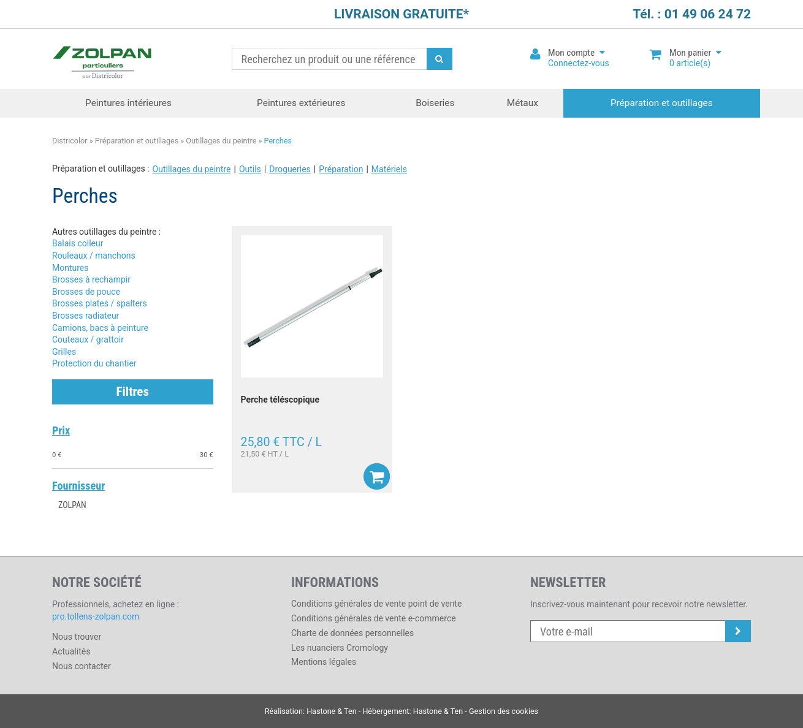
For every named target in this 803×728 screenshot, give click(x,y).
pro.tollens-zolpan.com (95, 616)
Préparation (341, 169)
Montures (70, 268)
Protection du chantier (94, 363)
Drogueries (290, 169)
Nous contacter (81, 666)
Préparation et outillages (662, 102)
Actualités (71, 651)
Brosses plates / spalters (99, 303)
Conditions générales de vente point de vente (376, 604)
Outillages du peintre (221, 140)
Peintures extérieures (301, 102)
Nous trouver (76, 637)
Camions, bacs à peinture (100, 328)
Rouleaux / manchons (93, 255)
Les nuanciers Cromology (339, 648)
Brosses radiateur (85, 315)
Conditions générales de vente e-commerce (373, 618)
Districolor (102, 59)
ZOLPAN (72, 505)
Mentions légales (323, 662)
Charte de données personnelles (352, 633)
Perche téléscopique (280, 399)
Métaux (522, 102)
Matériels (389, 169)
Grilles (64, 352)
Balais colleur (77, 243)
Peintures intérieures (128, 102)
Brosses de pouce (86, 292)
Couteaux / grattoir (88, 339)
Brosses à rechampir (91, 279)
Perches (278, 140)
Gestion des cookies (503, 711)
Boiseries (435, 102)
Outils (250, 169)
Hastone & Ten (331, 711)
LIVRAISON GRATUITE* (401, 14)
